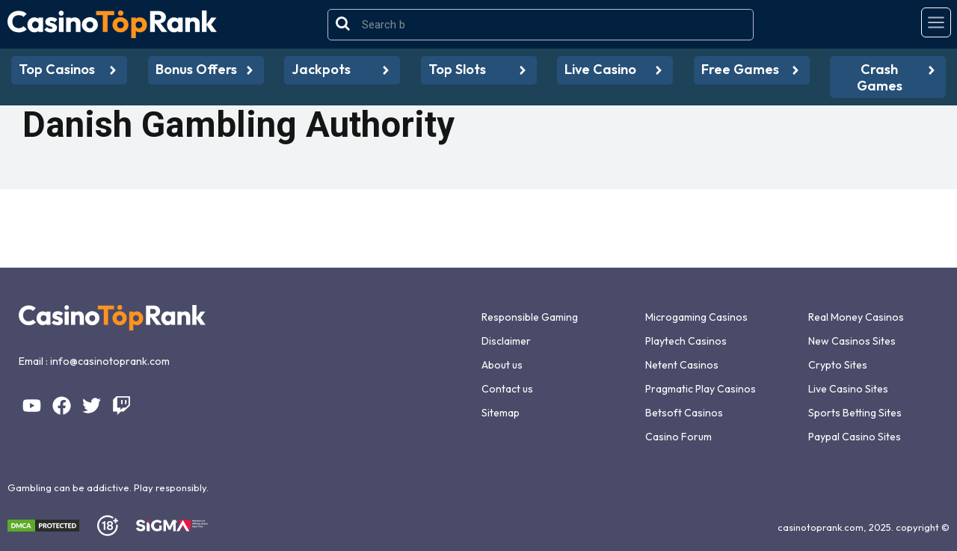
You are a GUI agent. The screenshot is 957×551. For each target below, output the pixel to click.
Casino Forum (678, 436)
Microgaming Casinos (696, 317)
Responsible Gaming (529, 317)
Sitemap (500, 412)
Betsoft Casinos (684, 412)
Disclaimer (506, 341)
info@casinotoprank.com (110, 361)
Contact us (507, 388)
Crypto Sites (837, 365)
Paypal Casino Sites (854, 436)
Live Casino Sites (848, 388)
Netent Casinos (681, 365)
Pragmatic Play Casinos (700, 388)
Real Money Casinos (856, 317)
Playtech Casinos (686, 341)
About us (502, 365)
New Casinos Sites (852, 341)
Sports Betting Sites (855, 412)
